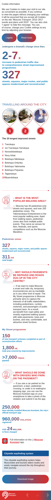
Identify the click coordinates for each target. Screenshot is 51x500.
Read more (26, 38)
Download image (25, 479)
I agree (9, 38)
